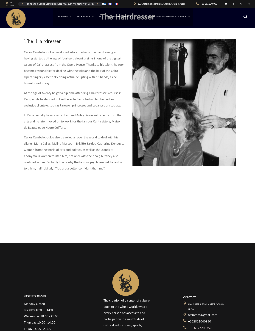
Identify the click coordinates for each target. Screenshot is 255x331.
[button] (245, 17)
